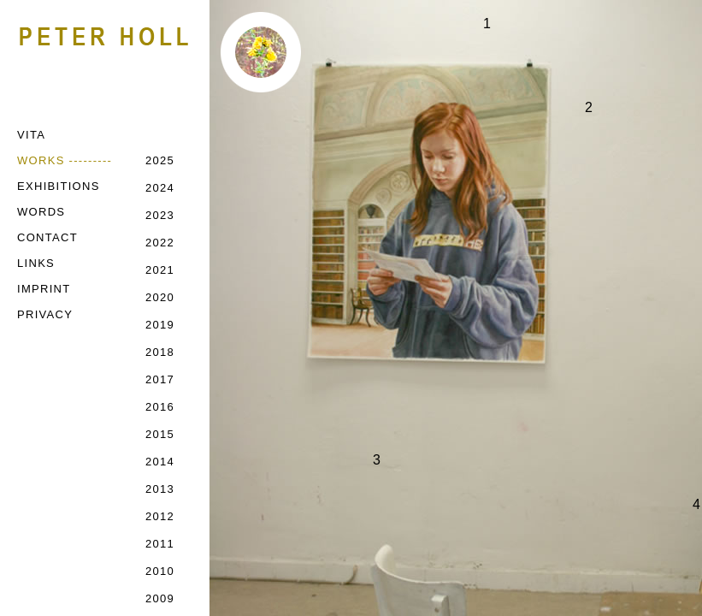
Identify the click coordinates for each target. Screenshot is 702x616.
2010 (159, 571)
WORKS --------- (64, 160)
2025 (159, 160)
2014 (159, 461)
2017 (159, 379)
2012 (159, 516)
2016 (159, 406)
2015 (159, 434)
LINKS (36, 263)
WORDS (41, 211)
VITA (31, 134)
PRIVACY (45, 314)
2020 (159, 297)
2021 (159, 270)
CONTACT (47, 237)
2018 (159, 352)
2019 (159, 324)
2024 (159, 187)
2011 (159, 543)
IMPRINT (44, 288)
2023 (159, 215)
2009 (159, 598)
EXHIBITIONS (58, 186)
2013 (159, 489)
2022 (159, 242)
